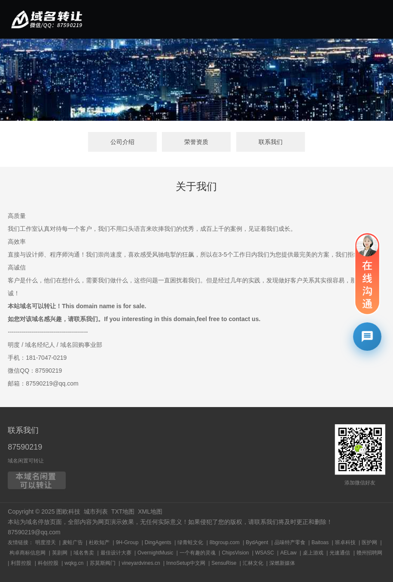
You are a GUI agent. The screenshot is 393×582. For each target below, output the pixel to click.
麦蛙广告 (72, 542)
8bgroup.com (225, 542)
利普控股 (21, 563)
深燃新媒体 (282, 563)
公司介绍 (122, 141)
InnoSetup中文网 (185, 563)
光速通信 (339, 553)
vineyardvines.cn (141, 563)
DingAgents (158, 542)
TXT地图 (122, 511)
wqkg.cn (73, 563)
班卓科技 (345, 542)
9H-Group (127, 542)
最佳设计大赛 (116, 553)
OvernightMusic (155, 553)
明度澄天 (45, 542)
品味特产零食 (289, 542)
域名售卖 (83, 553)
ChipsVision (235, 553)
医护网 (369, 542)
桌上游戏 (313, 553)
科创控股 (48, 563)
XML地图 (150, 511)
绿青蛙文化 (190, 542)
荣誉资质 (196, 141)
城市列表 (96, 511)
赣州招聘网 (369, 553)
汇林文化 (253, 563)
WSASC (264, 553)
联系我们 (271, 141)
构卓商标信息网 (27, 553)
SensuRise (223, 563)
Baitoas (320, 542)
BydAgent (257, 542)
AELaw (288, 553)
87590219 (25, 447)
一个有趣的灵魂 (198, 553)
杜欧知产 (99, 542)
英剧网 (59, 553)
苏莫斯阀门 (103, 563)
